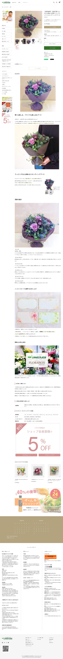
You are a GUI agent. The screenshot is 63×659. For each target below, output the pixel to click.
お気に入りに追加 (52, 43)
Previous (16, 24)
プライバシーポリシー (29, 645)
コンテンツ (25, 2)
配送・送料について (28, 637)
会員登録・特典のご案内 (5, 80)
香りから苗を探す (4, 57)
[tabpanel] (7, 16)
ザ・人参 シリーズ (5, 48)
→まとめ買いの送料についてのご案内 (7, 566)
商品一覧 (13, 2)
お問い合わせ (51, 642)
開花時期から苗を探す (5, 51)
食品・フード (4, 38)
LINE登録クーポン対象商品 (6, 63)
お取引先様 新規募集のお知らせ (6, 90)
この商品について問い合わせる (49, 55)
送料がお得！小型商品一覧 (6, 66)
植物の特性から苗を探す (6, 54)
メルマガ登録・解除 (40, 637)
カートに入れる (52, 48)
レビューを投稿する (38, 68)
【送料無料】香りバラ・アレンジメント (37, 479)
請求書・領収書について (29, 642)
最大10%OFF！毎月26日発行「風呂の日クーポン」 (6, 60)
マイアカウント (51, 637)
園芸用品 (3, 33)
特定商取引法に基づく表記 (48, 53)
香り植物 (3, 28)
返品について (46, 52)
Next (41, 24)
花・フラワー (4, 36)
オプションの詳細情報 (52, 27)
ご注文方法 (3, 82)
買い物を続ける (46, 56)
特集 (19, 2)
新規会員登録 (51, 639)
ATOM (40, 639)
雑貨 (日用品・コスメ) (5, 41)
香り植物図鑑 (4, 88)
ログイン (50, 640)
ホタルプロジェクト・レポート (6, 86)
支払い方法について (28, 640)
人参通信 (3, 84)
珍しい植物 (3, 31)
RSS (38, 639)
